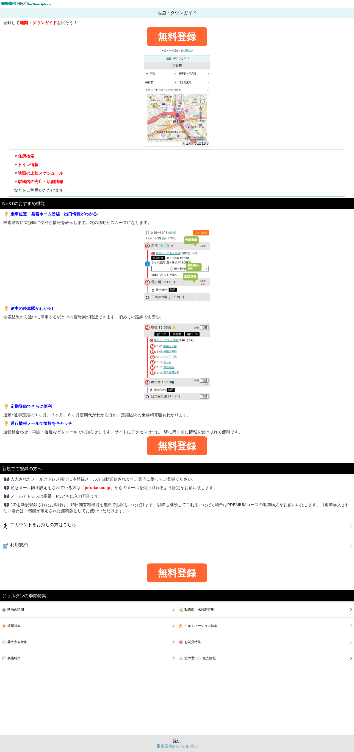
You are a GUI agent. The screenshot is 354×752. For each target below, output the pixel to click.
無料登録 (177, 36)
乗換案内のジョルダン (177, 746)
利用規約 (187, 50)
